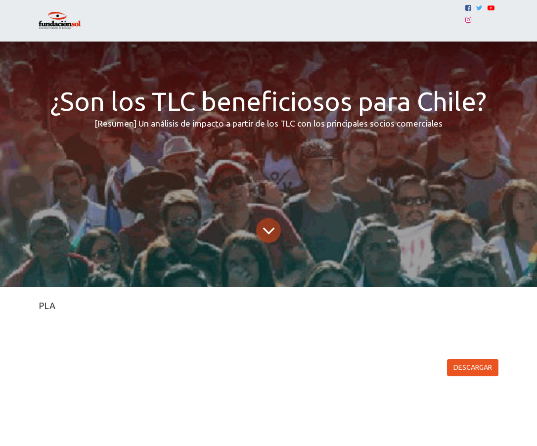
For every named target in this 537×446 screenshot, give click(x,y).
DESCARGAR (472, 367)
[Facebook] (468, 8)
